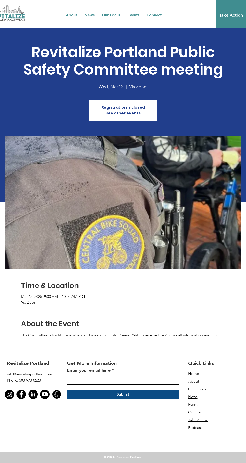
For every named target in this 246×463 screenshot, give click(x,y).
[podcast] (56, 394)
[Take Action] (231, 15)
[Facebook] (21, 394)
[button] (71, 15)
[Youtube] (45, 394)
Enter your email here (89, 370)
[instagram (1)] (9, 394)
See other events (123, 113)
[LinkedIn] (33, 394)
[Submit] (123, 394)
